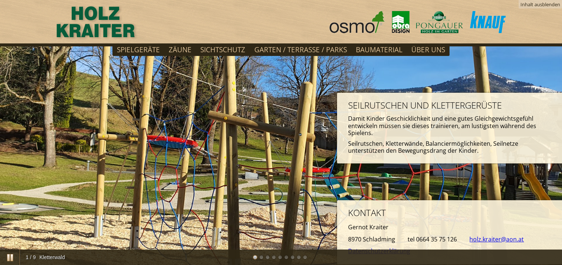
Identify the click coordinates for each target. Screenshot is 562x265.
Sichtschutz (222, 49)
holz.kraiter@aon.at (496, 239)
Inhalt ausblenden (540, 4)
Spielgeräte (138, 49)
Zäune (180, 49)
